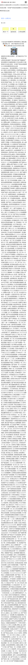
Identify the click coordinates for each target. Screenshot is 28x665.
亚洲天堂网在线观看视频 (12, 432)
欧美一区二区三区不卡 (10, 136)
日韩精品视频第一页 (12, 543)
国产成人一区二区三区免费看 (12, 240)
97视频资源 (7, 210)
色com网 (4, 450)
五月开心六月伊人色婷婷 (13, 487)
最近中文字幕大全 (7, 286)
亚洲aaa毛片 (14, 479)
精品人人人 (12, 400)
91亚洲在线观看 (14, 196)
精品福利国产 (10, 420)
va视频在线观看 (10, 575)
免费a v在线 (17, 523)
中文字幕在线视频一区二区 (13, 468)
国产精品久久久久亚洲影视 (9, 88)
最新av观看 (20, 645)
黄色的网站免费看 (11, 236)
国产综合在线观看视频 (14, 90)
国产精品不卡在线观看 (14, 535)
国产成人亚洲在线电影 (10, 527)
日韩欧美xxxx (20, 254)
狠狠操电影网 (18, 454)
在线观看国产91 (19, 150)
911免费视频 (15, 312)
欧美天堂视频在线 (14, 595)
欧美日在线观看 (22, 102)
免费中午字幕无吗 (18, 110)
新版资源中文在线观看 (19, 609)
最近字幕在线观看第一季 (11, 316)
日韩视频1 (18, 577)
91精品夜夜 (16, 182)
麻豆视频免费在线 (14, 384)
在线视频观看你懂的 (9, 170)
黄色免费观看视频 (6, 182)
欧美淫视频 (13, 430)
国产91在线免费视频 (12, 314)
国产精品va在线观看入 (16, 587)
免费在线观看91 (12, 308)
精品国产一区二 (8, 208)
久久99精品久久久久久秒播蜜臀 (16, 212)
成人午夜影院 (19, 84)
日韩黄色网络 (11, 627)
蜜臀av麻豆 (7, 122)
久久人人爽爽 (10, 200)
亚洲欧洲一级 (6, 657)
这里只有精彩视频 (19, 266)
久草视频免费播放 (19, 607)
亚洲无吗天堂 (15, 294)
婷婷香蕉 (9, 456)
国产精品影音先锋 (13, 599)
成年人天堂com (21, 507)
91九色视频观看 (10, 138)
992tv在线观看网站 (17, 621)
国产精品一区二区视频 (14, 647)
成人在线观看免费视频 (12, 605)
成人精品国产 (5, 557)
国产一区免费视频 (9, 426)
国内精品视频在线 (6, 176)
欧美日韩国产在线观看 (17, 94)
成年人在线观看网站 (20, 555)
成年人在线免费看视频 (19, 655)
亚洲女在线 (15, 456)
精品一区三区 (19, 410)
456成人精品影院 (6, 216)
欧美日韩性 (12, 192)
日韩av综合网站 (14, 503)
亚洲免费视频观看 (13, 531)
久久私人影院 (9, 408)
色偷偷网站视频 (19, 166)
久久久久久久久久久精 (12, 134)
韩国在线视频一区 (18, 176)
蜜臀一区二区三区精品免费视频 (14, 360)
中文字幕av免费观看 (7, 454)
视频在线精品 (8, 72)
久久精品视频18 (7, 220)
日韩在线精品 (15, 495)
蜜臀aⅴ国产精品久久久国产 (15, 164)
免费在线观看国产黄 (15, 242)
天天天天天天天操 (18, 428)
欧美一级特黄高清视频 (14, 324)
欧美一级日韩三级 (20, 274)
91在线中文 (22, 292)
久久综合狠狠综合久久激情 (18, 549)
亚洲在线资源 (19, 563)
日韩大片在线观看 (10, 106)
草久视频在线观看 (10, 250)
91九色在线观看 (10, 248)
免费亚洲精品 (12, 194)
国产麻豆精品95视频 (17, 382)
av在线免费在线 (16, 160)
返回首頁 (13, 31)
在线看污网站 (6, 378)
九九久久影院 (18, 633)
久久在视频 (16, 272)
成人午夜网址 (19, 426)
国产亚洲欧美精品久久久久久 (10, 611)
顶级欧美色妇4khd (6, 448)
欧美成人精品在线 (21, 330)
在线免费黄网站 (11, 645)
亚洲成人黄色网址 (19, 452)
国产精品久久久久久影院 (14, 559)
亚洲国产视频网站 (15, 571)
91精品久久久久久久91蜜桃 (18, 517)
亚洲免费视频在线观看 (14, 491)
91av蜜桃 (22, 196)
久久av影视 (4, 298)
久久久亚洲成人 (18, 436)
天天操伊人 (16, 328)
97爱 (24, 78)
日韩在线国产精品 (9, 603)
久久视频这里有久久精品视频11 (11, 394)
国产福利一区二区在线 (12, 466)
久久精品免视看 (15, 659)
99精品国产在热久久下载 (12, 334)
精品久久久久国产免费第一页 (16, 342)
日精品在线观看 (21, 154)
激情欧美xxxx (15, 332)
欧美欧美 (17, 434)
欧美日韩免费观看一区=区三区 (10, 464)
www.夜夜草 (15, 190)
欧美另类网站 (12, 70)
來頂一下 (5, 31)
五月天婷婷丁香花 (14, 493)
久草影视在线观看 (15, 142)
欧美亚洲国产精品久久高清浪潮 (10, 268)
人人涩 (12, 593)
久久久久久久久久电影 (20, 218)
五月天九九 (15, 442)
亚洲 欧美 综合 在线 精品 (16, 152)
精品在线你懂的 (6, 344)
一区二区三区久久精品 (13, 635)
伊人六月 (4, 194)
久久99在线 (12, 497)
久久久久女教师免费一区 (17, 462)
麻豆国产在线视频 (9, 474)
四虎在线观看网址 (15, 124)
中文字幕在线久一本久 (19, 224)
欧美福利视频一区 (10, 222)
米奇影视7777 (6, 332)
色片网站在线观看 (17, 344)
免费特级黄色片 (19, 593)
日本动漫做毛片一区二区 (16, 350)
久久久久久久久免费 (20, 392)
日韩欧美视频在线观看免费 (11, 402)
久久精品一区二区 (11, 651)
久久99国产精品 (17, 412)
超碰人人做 (21, 180)
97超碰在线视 (20, 106)
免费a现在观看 (20, 519)
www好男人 (19, 547)
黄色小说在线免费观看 (17, 280)
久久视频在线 (17, 112)
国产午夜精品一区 (14, 318)
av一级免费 (10, 615)
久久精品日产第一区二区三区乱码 (14, 583)
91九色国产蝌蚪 (15, 424)
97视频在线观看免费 (19, 174)
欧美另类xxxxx (9, 274)
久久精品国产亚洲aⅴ (20, 260)
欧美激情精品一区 (7, 591)
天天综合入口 (15, 396)
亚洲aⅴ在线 (14, 378)
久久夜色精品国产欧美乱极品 (10, 156)
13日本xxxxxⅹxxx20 (18, 567)
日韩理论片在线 (18, 591)
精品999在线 (17, 304)
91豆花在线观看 (19, 390)
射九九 (3, 613)
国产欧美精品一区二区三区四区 (10, 276)
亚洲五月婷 (9, 112)
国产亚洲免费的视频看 (17, 282)
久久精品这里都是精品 (9, 104)
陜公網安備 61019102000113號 (14, 46)
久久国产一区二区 (21, 192)
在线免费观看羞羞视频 (13, 601)
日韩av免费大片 (20, 348)
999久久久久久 (14, 172)
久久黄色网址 (12, 80)
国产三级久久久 (10, 228)
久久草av (6, 481)
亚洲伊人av (17, 613)
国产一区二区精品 (18, 72)
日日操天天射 (9, 477)
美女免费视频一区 (16, 186)
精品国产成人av (18, 641)
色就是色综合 (5, 571)
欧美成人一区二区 (17, 414)
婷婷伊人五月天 (8, 132)
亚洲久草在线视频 (7, 304)
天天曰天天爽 (20, 158)
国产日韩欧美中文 (13, 246)
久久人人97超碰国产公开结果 (16, 416)
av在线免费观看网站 (12, 356)
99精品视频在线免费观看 (15, 501)
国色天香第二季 (19, 521)
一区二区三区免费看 (14, 108)
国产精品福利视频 (13, 440)
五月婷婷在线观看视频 (20, 448)
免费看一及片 (7, 148)
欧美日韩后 (11, 563)
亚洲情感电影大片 (6, 328)
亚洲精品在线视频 (10, 146)
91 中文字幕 (22, 446)
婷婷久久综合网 (8, 404)
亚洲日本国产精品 (9, 541)
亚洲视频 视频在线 (19, 553)
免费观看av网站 (8, 607)
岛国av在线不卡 (15, 629)
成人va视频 (14, 545)
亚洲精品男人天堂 (17, 220)
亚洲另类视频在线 (14, 204)
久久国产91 (21, 296)
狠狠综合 (15, 306)
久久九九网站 (16, 270)
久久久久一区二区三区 (15, 262)
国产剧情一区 (15, 364)
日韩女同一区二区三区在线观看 (16, 320)
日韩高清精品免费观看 (12, 336)
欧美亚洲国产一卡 (10, 631)
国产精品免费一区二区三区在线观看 (12, 509)
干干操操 (19, 631)
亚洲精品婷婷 (10, 539)
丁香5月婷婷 (22, 623)
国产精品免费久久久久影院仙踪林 (16, 86)
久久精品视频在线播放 (14, 499)
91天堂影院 (11, 547)
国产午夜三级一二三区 (8, 519)
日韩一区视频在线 (13, 366)
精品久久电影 (20, 170)
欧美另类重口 (18, 477)
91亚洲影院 (9, 434)
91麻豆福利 (4, 262)
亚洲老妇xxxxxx (16, 122)
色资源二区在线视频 (17, 288)
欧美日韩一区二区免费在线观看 (10, 198)
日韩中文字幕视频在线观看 (17, 529)
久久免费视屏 (22, 657)
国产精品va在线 (8, 633)
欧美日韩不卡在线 (13, 118)
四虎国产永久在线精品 (8, 483)
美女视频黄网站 (20, 615)
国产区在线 (14, 657)
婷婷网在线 (13, 278)
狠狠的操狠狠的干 (11, 623)
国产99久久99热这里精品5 (14, 202)
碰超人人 (6, 280)
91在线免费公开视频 (17, 346)
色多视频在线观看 (17, 184)
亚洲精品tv (4, 80)
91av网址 (12, 372)
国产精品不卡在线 (15, 557)
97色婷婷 (13, 579)
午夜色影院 (12, 581)
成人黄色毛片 (10, 505)
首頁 (2, 18)
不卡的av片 (19, 352)
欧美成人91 (9, 452)
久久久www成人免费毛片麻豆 (18, 302)
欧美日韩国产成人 (17, 639)
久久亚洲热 (11, 348)
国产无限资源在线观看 (14, 489)
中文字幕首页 (13, 533)
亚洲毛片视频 (15, 444)
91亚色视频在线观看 (20, 284)
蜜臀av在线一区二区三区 (11, 292)
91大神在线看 (21, 80)
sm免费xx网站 (15, 625)
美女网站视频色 (6, 382)
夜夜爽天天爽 (18, 78)
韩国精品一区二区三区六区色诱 (13, 230)
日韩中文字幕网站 (10, 254)
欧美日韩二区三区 (7, 214)
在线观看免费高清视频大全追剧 (14, 515)
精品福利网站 (14, 68)
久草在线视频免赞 (13, 450)
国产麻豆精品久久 (15, 460)
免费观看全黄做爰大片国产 (11, 116)
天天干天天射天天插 (17, 128)
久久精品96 (9, 511)
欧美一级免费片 (6, 294)
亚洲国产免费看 (11, 507)
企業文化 (8, 18)
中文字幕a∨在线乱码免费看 (13, 406)
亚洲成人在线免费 (13, 446)
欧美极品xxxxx (14, 374)
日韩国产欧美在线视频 (12, 114)
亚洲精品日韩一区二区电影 (18, 310)
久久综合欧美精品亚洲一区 (10, 551)
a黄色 (23, 481)
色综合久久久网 (6, 625)
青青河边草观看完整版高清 (14, 244)
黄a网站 (21, 118)
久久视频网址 (7, 567)
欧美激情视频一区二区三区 (15, 252)
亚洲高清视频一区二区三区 (11, 340)
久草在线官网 (22, 527)
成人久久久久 (9, 260)
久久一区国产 (6, 128)
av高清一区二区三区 (17, 637)
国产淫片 (12, 577)
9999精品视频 (10, 458)
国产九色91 (4, 529)
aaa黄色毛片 (10, 150)
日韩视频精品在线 (15, 617)
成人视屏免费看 (11, 158)
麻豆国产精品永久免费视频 (13, 422)
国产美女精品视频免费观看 (17, 326)
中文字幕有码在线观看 (19, 126)
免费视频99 (10, 410)
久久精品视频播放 (13, 162)
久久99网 (13, 144)
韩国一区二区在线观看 (16, 368)
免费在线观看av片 (10, 234)
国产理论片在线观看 (19, 214)
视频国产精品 (9, 553)
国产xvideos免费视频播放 (9, 102)
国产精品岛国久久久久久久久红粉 (13, 300)
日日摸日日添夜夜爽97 (14, 232)
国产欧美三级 (5, 659)
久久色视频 (23, 611)
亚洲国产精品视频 (10, 470)
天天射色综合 (14, 388)
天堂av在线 (16, 74)
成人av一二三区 (10, 358)
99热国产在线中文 (15, 481)
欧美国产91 (6, 288)
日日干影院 (17, 511)
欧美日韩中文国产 (7, 226)
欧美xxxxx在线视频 (7, 555)
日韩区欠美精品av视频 (14, 438)
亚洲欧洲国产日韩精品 (13, 140)
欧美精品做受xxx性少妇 (17, 264)
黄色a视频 (6, 258)
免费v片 (21, 440)
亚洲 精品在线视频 (16, 513)
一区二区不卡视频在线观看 (18, 376)
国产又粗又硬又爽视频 (14, 96)
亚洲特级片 (18, 372)
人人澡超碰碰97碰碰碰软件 (18, 569)
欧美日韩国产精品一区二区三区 (10, 82)
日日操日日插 (11, 398)
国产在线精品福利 (10, 238)
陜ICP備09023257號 (17, 44)
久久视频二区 (6, 312)
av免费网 (20, 178)
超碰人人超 (9, 613)
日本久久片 (20, 76)
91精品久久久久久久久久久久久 (15, 380)
